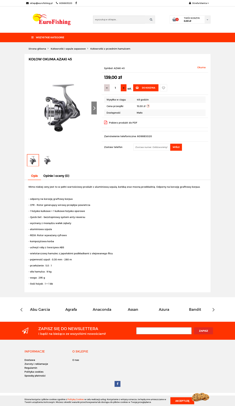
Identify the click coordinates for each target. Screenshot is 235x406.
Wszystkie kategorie (47, 37)
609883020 (64, 3)
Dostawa (29, 360)
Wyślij (176, 147)
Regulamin (30, 367)
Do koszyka (145, 87)
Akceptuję (182, 400)
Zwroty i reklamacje (36, 363)
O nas (75, 360)
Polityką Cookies (76, 399)
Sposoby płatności (35, 375)
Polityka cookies (33, 371)
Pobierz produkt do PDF (120, 122)
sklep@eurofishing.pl (39, 3)
